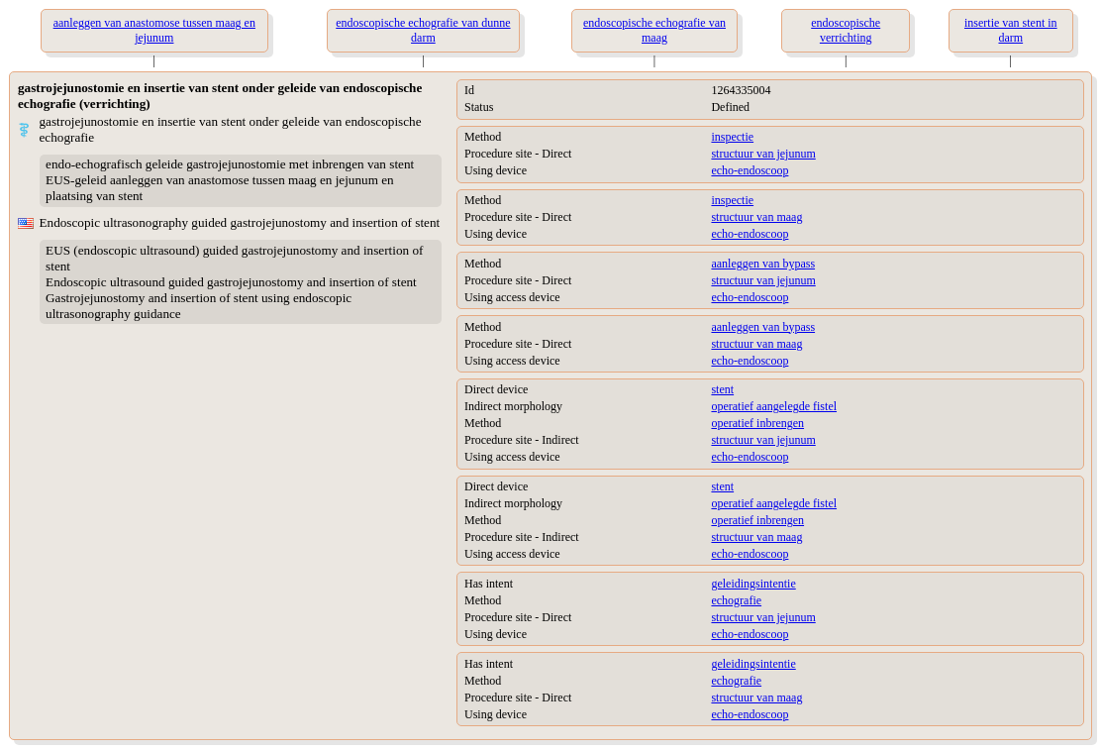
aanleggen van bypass (763, 263)
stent (722, 389)
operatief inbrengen (757, 423)
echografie (736, 600)
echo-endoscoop (749, 170)
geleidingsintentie (753, 583)
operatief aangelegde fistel (774, 406)
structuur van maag (756, 217)
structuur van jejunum (763, 154)
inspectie (732, 137)
